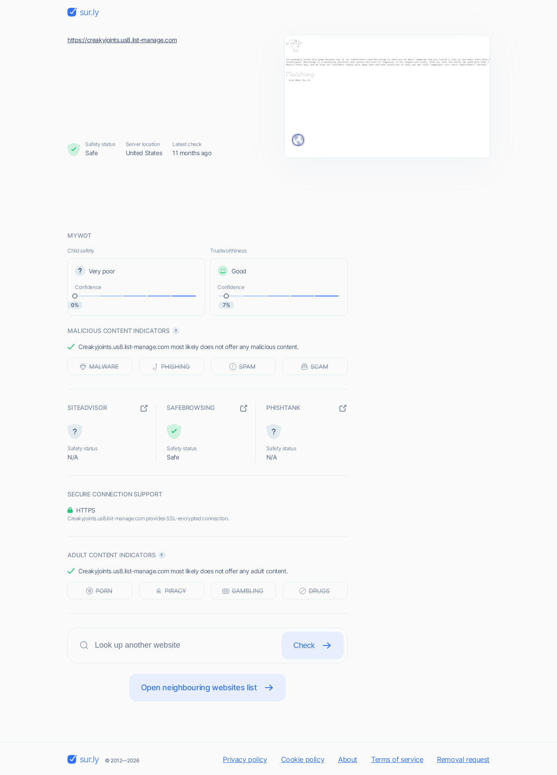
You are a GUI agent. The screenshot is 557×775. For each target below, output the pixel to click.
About (347, 759)
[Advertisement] (278, 194)
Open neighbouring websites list (208, 687)
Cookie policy (303, 759)
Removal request (463, 759)
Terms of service (397, 759)
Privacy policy (245, 759)
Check (312, 645)
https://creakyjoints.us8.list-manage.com (122, 39)
